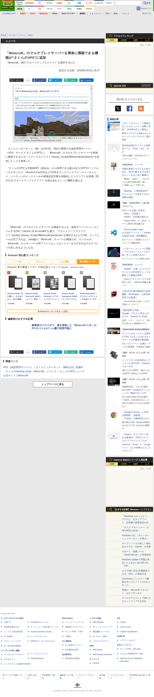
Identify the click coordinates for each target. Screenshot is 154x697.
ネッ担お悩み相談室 (12, 646)
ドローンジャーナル (12, 641)
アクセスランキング (123, 36)
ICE (118, 618)
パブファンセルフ (127, 640)
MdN (92, 646)
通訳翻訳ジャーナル (101, 632)
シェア (41, 80)
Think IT (7, 622)
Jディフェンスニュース (103, 627)
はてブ (57, 80)
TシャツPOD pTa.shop (130, 649)
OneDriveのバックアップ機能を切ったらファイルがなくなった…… (136, 581)
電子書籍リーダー (88, 261)
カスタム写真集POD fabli (131, 654)
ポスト (18, 80)
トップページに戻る (52, 384)
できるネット (9, 659)
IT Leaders (8, 636)
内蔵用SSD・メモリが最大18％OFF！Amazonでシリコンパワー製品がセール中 (136, 389)
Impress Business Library (41, 632)
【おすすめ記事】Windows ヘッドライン (132, 509)
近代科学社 (67, 654)
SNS (107, 13)
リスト (27, 80)
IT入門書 (64, 261)
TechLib (96, 663)
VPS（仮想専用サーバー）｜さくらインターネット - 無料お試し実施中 (43, 367)
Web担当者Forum (11, 627)
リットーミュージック (74, 622)
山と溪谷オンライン (73, 645)
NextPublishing (37, 658)
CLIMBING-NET (72, 650)
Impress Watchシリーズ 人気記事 (130, 460)
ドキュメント (95, 13)
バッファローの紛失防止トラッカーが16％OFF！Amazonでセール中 (136, 363)
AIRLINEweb (98, 622)
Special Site (120, 85)
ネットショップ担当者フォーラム (45, 627)
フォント (125, 13)
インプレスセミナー (39, 636)
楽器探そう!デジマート (75, 627)
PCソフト (41, 261)
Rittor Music (67, 618)
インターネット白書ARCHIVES (17, 664)
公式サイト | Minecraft (15, 375)
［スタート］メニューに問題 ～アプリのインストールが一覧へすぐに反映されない (136, 251)
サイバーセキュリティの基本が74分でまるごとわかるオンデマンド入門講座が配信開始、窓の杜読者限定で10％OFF (136, 339)
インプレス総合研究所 (13, 632)
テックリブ (94, 659)
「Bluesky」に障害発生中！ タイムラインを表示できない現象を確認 (136, 194)
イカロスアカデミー (101, 641)
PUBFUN (121, 636)
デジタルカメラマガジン (14, 654)
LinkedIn (88, 80)
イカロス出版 (95, 618)
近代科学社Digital (72, 658)
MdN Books (97, 650)
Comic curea (125, 627)
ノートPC (17, 261)
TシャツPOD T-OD (73, 632)
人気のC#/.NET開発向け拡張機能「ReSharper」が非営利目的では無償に (136, 294)
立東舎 (68, 636)
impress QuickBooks (128, 632)
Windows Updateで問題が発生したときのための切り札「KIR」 (136, 562)
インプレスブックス (39, 654)
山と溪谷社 (67, 641)
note (72, 80)
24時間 (123, 40)
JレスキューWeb (100, 636)
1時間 (112, 40)
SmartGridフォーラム (40, 622)
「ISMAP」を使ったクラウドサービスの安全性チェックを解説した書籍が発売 (136, 272)
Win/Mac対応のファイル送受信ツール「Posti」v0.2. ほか (136, 148)
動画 (116, 13)
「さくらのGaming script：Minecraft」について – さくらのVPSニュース (44, 371)
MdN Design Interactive (102, 654)
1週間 (135, 40)
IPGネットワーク (124, 645)
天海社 (123, 622)
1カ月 (147, 40)
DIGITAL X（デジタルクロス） (44, 641)
